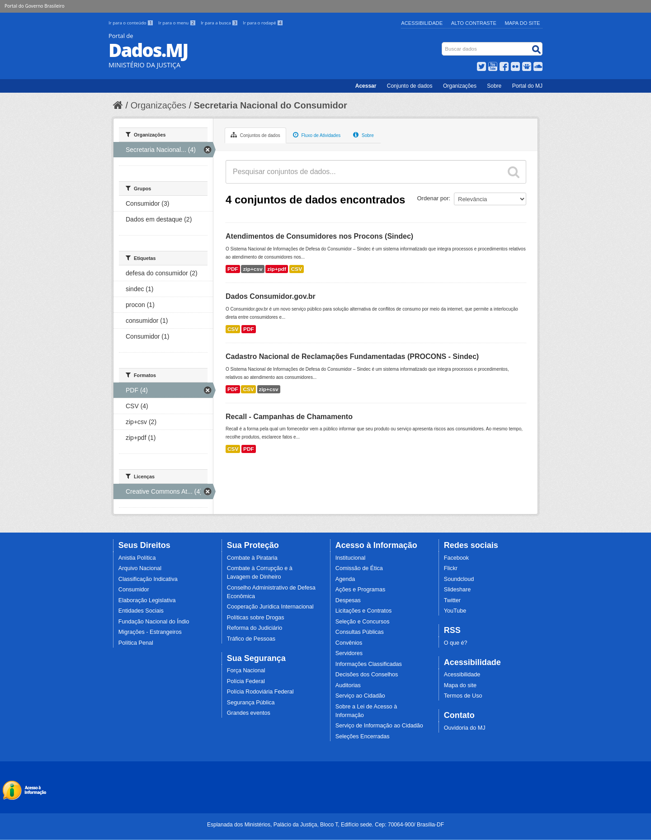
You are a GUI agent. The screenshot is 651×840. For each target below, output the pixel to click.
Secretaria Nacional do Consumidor (270, 105)
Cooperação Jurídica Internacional (270, 607)
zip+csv (252, 269)
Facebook (456, 558)
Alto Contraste (473, 23)
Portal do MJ (527, 86)
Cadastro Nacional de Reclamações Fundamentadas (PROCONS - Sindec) (352, 356)
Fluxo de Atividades (317, 135)
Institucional (350, 558)
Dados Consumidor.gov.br (271, 296)
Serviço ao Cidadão (360, 696)
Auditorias (348, 685)
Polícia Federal (246, 681)
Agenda (345, 579)
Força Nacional (246, 670)
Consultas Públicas (359, 632)
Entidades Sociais (141, 611)
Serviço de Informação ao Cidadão (379, 725)
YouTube (455, 611)
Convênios (349, 643)
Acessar (366, 86)
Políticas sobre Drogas (255, 617)
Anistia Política (137, 558)
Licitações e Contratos (363, 611)
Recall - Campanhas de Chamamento (289, 416)
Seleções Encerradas (362, 736)
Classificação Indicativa (148, 579)
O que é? (455, 643)
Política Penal (135, 643)
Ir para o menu (177, 23)
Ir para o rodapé (263, 23)
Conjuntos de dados (255, 135)
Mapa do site (460, 685)
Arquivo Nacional (139, 568)
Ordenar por (433, 198)
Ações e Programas (360, 589)
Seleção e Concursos (362, 621)
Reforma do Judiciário (255, 628)
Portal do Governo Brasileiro (34, 6)
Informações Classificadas (368, 664)
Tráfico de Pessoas (251, 639)
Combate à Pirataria (252, 558)
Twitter (452, 600)
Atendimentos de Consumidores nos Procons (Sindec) (319, 236)
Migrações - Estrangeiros (150, 632)
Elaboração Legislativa (147, 600)
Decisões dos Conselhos (366, 674)
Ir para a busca (220, 23)
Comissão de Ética (359, 568)
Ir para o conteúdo (131, 23)
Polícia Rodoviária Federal (260, 692)
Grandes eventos (248, 713)
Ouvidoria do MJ (465, 728)
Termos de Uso (463, 696)
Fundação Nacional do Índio (153, 621)
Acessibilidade (422, 23)
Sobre (494, 86)
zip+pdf (276, 269)
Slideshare (457, 589)
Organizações (459, 86)
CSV (296, 269)
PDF (232, 269)
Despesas (348, 600)
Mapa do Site (522, 23)
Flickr (451, 568)
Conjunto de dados (410, 86)
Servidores (349, 653)
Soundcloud (459, 579)
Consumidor (133, 589)
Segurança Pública (251, 702)
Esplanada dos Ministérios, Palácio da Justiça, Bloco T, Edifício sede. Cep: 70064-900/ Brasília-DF (325, 824)
